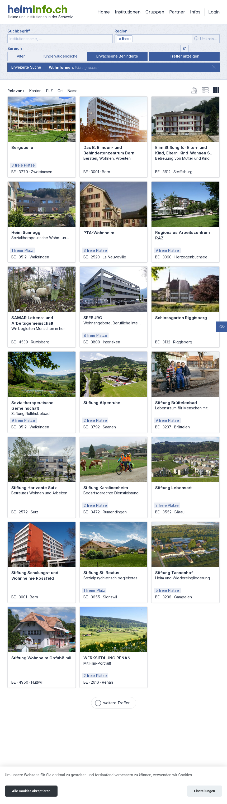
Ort (60, 90)
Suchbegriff (18, 31)
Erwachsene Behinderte (117, 56)
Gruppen (154, 12)
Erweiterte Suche (26, 67)
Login (214, 12)
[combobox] (153, 38)
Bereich (14, 48)
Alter (21, 56)
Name (73, 90)
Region (121, 31)
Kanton (35, 90)
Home (103, 12)
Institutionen (127, 12)
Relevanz (16, 90)
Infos (195, 12)
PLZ (49, 90)
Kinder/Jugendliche (61, 56)
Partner (177, 12)
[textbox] (162, 38)
